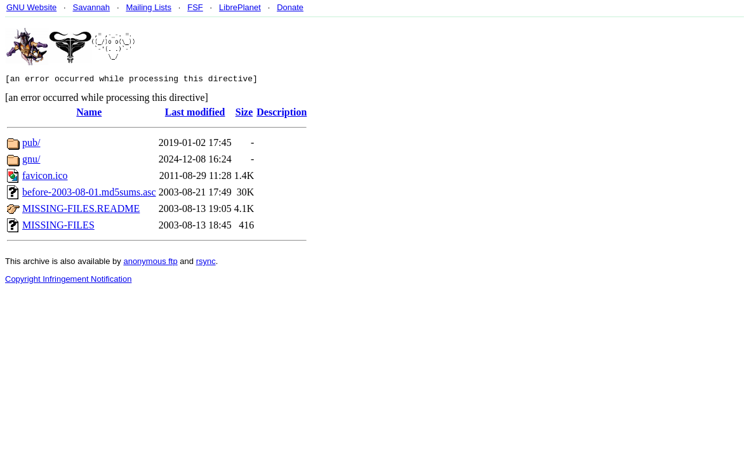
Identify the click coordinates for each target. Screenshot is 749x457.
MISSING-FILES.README (81, 210)
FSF (195, 7)
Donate (290, 7)
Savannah (91, 7)
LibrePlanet (240, 7)
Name (89, 114)
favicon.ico (45, 177)
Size (244, 114)
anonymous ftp (150, 263)
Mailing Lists (148, 7)
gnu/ (31, 161)
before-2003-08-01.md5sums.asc (89, 194)
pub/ (31, 144)
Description (281, 114)
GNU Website (31, 7)
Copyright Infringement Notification (68, 281)
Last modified (195, 114)
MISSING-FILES (58, 227)
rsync (206, 263)
